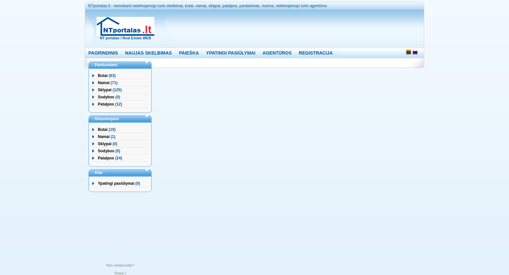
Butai (103, 75)
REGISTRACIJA (316, 53)
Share (119, 273)
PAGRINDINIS (103, 53)
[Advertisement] (284, 27)
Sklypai (104, 90)
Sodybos (106, 97)
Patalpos (106, 104)
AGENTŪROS (277, 53)
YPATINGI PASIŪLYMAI (230, 53)
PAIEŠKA (189, 53)
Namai (104, 83)
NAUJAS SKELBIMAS (148, 53)
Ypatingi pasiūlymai (116, 183)
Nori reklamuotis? (120, 265)
